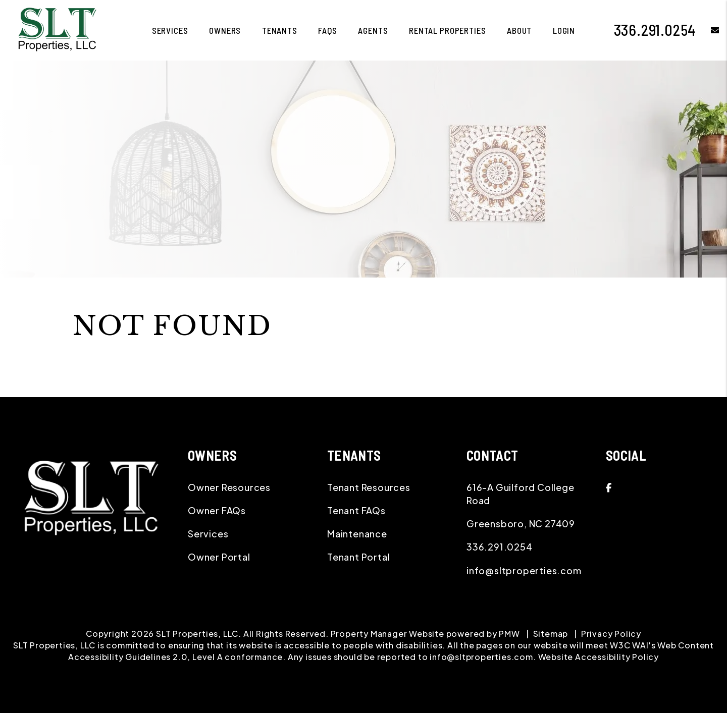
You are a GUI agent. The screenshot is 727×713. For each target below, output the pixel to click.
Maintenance (357, 533)
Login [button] (564, 30)
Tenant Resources (368, 487)
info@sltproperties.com (524, 570)
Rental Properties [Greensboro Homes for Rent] (447, 30)
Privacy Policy (611, 633)
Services (208, 533)
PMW (509, 633)
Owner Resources (229, 487)
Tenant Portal (358, 557)
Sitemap (550, 633)
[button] (707, 30)
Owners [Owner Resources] (225, 30)
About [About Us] (519, 30)
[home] (57, 29)
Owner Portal (219, 557)
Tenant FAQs (356, 510)
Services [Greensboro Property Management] (170, 30)
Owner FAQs (217, 510)
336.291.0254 (655, 30)
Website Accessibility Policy (598, 656)
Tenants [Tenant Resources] (279, 30)
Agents (373, 30)
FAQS (327, 30)
